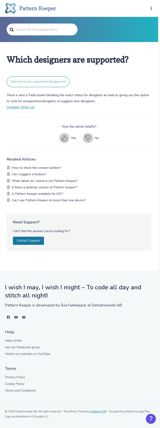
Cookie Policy (14, 384)
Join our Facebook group (22, 347)
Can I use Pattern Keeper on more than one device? (49, 200)
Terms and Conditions (20, 390)
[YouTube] (16, 317)
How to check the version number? (36, 168)
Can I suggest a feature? (29, 174)
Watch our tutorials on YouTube (27, 354)
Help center (13, 340)
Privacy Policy (15, 377)
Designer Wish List (21, 107)
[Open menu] (151, 8)
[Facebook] (8, 317)
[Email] (23, 317)
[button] (67, 138)
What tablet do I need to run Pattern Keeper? (45, 181)
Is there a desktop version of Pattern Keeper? (44, 187)
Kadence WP (98, 411)
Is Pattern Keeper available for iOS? (37, 194)
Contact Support (28, 241)
